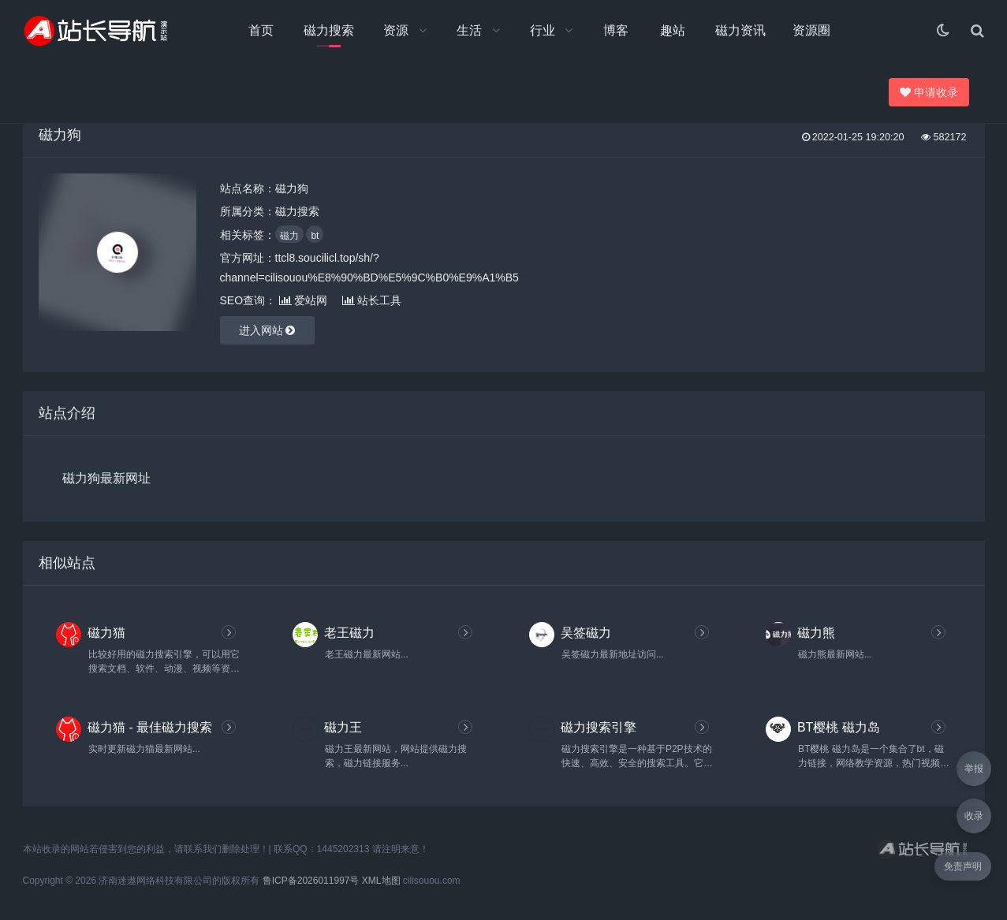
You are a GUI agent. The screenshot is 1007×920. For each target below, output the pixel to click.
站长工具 (371, 300)
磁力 (289, 235)
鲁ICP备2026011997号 (311, 880)
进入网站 (267, 330)
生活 (469, 30)
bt (315, 235)
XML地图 (381, 880)
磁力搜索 (329, 30)
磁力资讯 (740, 30)
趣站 (672, 30)
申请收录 (930, 92)
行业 (542, 30)
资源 (395, 30)
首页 (261, 30)
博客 (615, 30)
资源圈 (811, 30)
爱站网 (303, 300)
